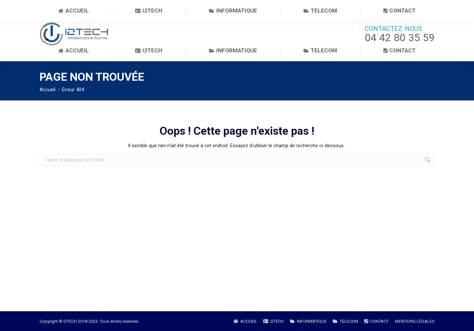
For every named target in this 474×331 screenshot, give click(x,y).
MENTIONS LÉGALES (414, 321)
